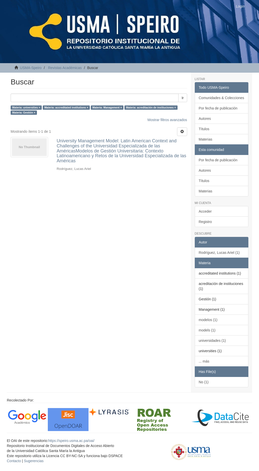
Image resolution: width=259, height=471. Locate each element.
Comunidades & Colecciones (221, 98)
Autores (205, 119)
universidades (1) (212, 341)
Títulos (204, 129)
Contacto (14, 461)
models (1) (207, 330)
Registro (205, 222)
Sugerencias (34, 461)
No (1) (204, 382)
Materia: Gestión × (23, 112)
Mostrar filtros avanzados (167, 120)
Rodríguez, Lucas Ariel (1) (219, 253)
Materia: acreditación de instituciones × (151, 107)
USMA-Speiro (31, 68)
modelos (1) (208, 320)
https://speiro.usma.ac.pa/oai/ (71, 441)
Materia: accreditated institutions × (66, 107)
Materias (205, 139)
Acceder (205, 211)
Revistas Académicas (65, 68)
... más (204, 361)
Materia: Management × (107, 107)
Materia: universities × (26, 107)
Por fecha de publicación (218, 108)
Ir (183, 98)
